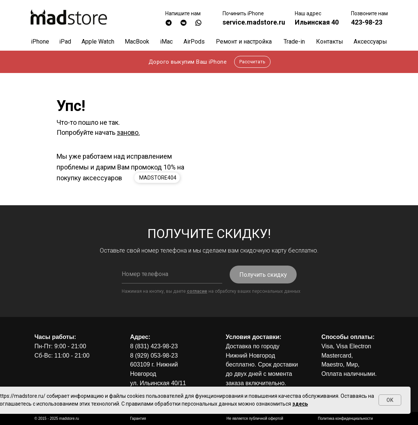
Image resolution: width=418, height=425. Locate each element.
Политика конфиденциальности (345, 418)
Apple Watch (98, 41)
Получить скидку (263, 274)
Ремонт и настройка (244, 41)
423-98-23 (366, 22)
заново (127, 132)
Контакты (329, 41)
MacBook (137, 41)
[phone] (172, 274)
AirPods (194, 41)
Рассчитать (252, 61)
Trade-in (294, 41)
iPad (65, 41)
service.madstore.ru (254, 22)
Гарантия (138, 418)
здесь (300, 404)
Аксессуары (370, 41)
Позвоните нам (369, 13)
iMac (166, 41)
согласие (197, 291)
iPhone (40, 41)
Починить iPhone (243, 13)
